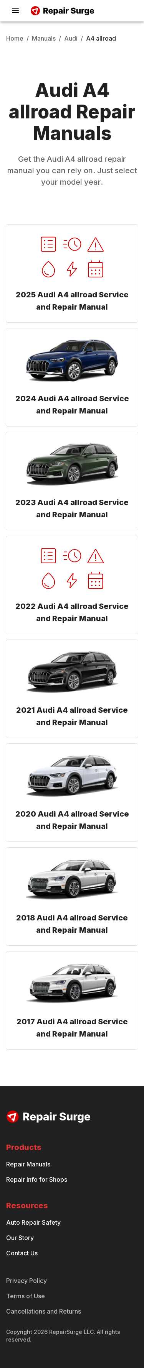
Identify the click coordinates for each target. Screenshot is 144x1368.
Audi (71, 38)
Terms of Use (25, 1296)
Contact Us (22, 1253)
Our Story (20, 1238)
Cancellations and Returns (43, 1311)
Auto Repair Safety (33, 1222)
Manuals (44, 38)
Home (14, 38)
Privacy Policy (26, 1280)
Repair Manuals (28, 1164)
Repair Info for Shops (36, 1179)
